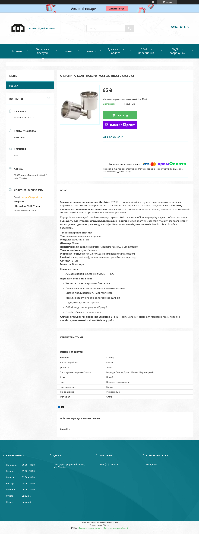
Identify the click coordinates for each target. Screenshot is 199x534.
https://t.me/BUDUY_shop (27, 206)
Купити (123, 115)
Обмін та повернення (146, 51)
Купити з (122, 125)
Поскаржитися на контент (90, 528)
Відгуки (13, 85)
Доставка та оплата (116, 51)
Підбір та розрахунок (177, 51)
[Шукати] (129, 28)
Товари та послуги (42, 51)
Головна (17, 51)
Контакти (90, 51)
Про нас (67, 51)
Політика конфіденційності (116, 528)
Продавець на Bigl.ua (99, 525)
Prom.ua (114, 522)
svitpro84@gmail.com (32, 197)
